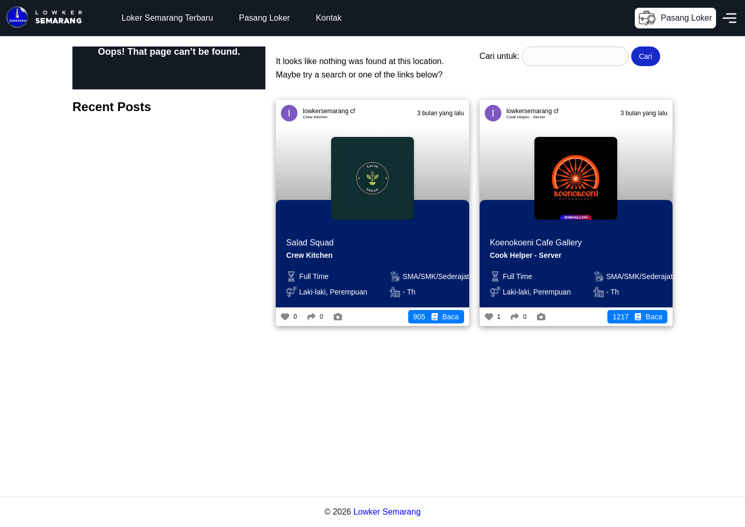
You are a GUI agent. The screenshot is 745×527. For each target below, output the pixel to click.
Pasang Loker (264, 17)
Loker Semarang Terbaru (167, 17)
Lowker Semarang (387, 511)
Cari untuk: (499, 56)
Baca (436, 317)
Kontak (328, 17)
